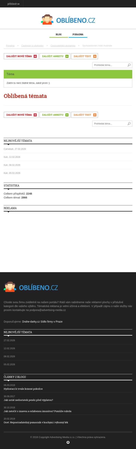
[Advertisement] (68, 240)
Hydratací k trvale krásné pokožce (23, 388)
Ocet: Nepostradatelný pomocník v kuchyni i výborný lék (36, 422)
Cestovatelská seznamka (63, 45)
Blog (59, 34)
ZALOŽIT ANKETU (52, 56)
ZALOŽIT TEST (82, 56)
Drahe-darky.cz (31, 321)
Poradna (78, 34)
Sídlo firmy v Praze (51, 321)
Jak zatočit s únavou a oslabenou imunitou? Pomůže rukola (37, 411)
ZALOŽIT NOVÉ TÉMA (19, 56)
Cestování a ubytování (33, 45)
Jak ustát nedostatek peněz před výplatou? (28, 400)
